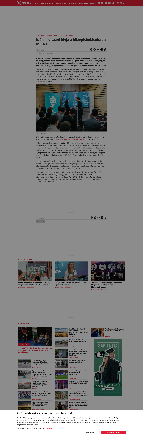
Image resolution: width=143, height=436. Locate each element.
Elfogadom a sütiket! (113, 432)
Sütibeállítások (89, 432)
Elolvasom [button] (49, 428)
